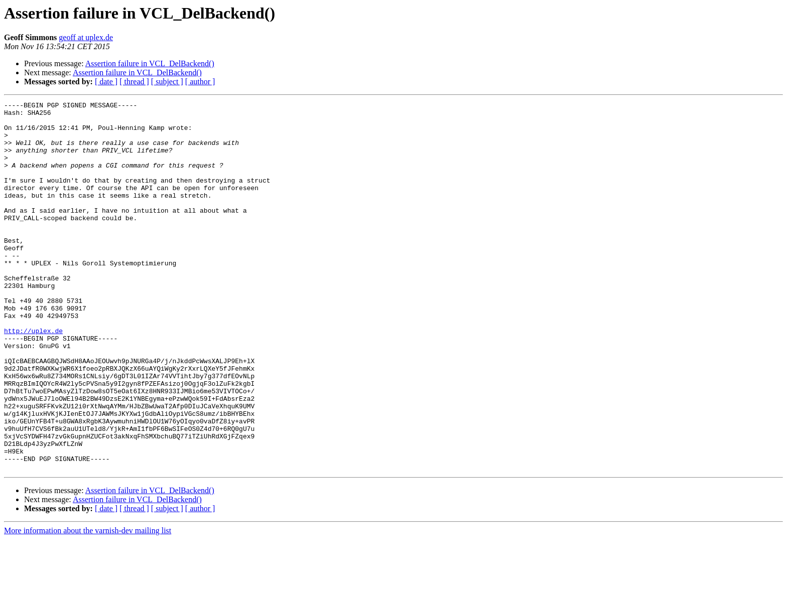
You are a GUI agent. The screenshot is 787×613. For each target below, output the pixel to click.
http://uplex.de (33, 377)
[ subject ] (167, 81)
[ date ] (106, 81)
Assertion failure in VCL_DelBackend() (149, 63)
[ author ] (200, 81)
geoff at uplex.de (86, 37)
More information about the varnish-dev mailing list (87, 604)
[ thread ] (134, 81)
